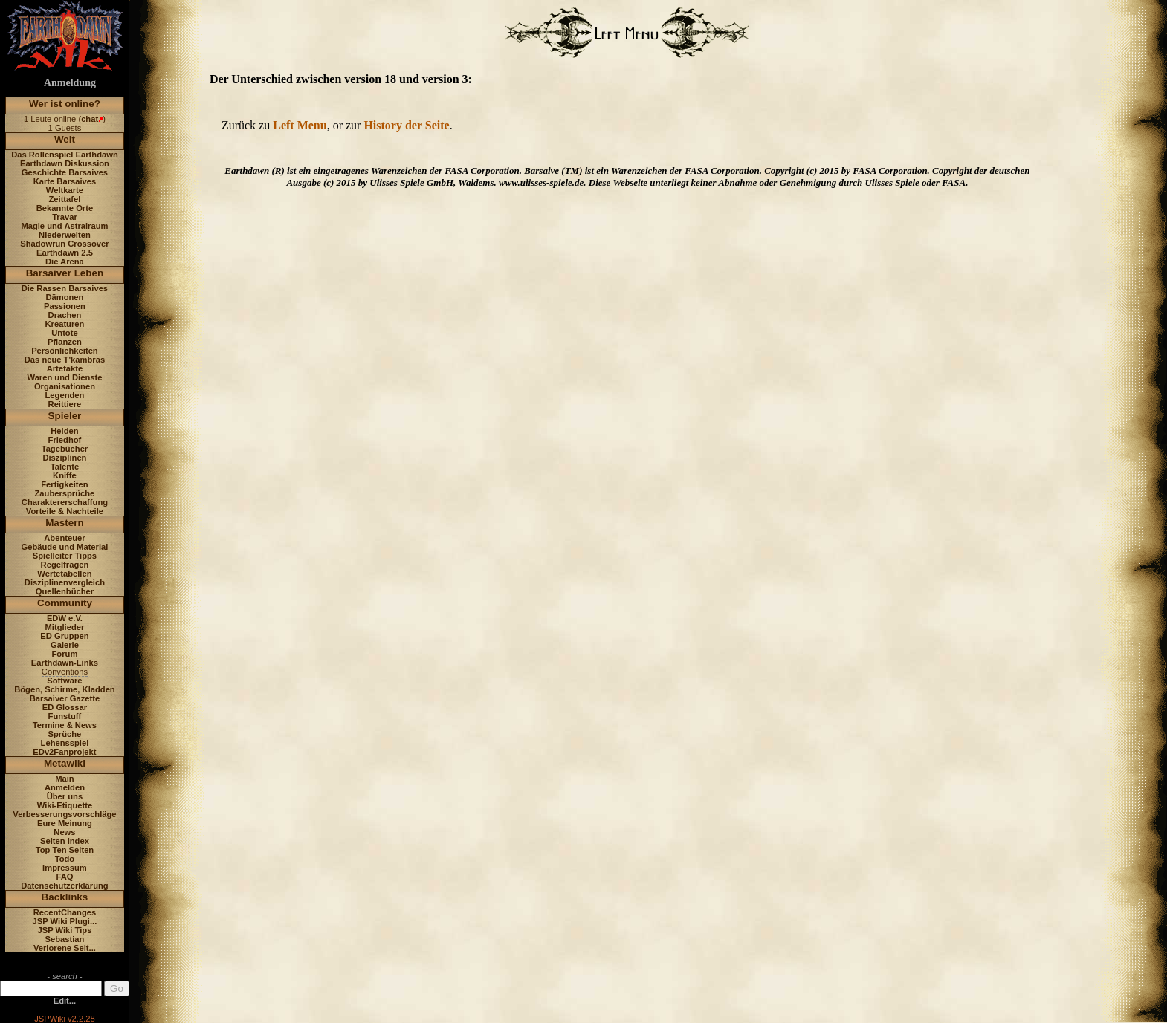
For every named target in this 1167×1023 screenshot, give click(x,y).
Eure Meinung (64, 823)
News (64, 832)
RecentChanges (65, 912)
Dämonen (64, 297)
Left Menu (299, 125)
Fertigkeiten (64, 484)
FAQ (64, 876)
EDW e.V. (65, 618)
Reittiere (65, 404)
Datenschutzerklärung (65, 885)
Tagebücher (65, 448)
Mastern (64, 522)
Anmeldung (70, 82)
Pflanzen (65, 341)
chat (89, 118)
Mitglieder (65, 627)
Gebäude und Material (65, 546)
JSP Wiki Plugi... (65, 921)
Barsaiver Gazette (65, 698)
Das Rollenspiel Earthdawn (64, 154)
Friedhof (65, 439)
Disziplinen (64, 457)
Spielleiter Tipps (65, 555)
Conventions (65, 671)
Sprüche (65, 734)
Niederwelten (65, 234)
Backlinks (65, 897)
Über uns (65, 796)
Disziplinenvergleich (65, 582)
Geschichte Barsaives (65, 172)
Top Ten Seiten (65, 849)
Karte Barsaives (65, 181)
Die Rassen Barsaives (65, 288)
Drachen (65, 315)
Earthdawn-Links (64, 662)
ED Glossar (64, 707)
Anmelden (65, 787)
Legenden (65, 395)
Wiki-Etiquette (64, 805)
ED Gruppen (64, 635)
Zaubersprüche (65, 493)
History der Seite (406, 125)
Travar (64, 216)
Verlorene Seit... (64, 948)
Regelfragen (65, 564)
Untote (64, 332)
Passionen (64, 306)
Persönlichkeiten (64, 350)
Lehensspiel (65, 742)
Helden (64, 430)
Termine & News (65, 725)
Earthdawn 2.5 (64, 252)
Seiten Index (64, 841)
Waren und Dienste (64, 377)
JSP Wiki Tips (65, 930)
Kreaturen (65, 323)
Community (64, 602)
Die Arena (64, 261)
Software (64, 680)
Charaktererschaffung (65, 502)
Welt (64, 139)
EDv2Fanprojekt (64, 751)
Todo (65, 858)
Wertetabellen (64, 573)
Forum (65, 653)
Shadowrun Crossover (64, 243)
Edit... (65, 1000)
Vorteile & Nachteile (64, 511)
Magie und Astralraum (64, 225)
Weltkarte (64, 190)
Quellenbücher (65, 591)
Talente (65, 466)
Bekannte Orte (64, 208)
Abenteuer (64, 537)
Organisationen (64, 386)
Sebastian (65, 939)
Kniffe (65, 475)
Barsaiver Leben (65, 273)
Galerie (65, 644)
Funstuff (65, 716)
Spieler (65, 415)
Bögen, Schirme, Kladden (64, 689)
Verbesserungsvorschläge (64, 814)
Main (64, 778)
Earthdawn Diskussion (64, 163)
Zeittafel (64, 199)
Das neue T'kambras (65, 359)
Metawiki (64, 763)
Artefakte (65, 368)
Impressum (64, 867)
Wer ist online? (64, 103)
